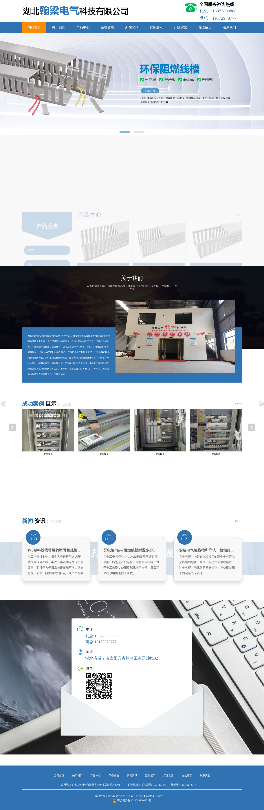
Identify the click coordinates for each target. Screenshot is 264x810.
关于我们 (58, 27)
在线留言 (205, 27)
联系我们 (229, 27)
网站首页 (34, 27)
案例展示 (156, 27)
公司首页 (59, 775)
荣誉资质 (107, 27)
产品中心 (83, 27)
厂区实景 (180, 27)
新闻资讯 (131, 27)
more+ (238, 403)
